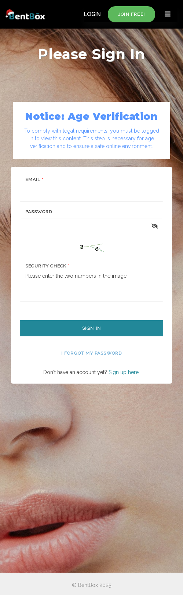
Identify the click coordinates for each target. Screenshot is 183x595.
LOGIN (92, 14)
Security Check (47, 266)
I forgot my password (91, 353)
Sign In (91, 328)
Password (38, 211)
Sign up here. (124, 372)
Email (34, 179)
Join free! (131, 14)
